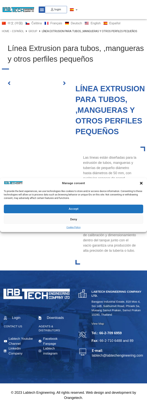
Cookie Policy (73, 227)
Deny (73, 219)
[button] (141, 183)
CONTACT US (13, 326)
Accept (73, 209)
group (33, 31)
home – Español (13, 31)
